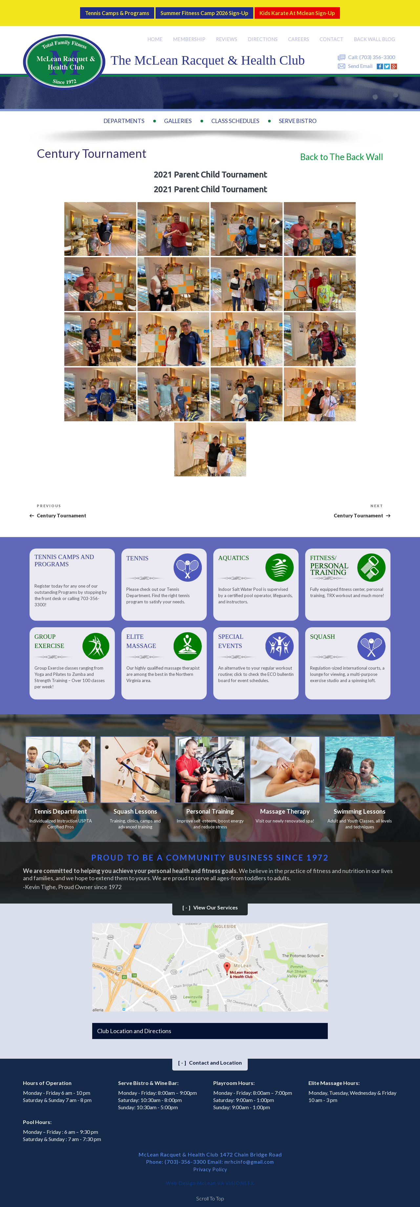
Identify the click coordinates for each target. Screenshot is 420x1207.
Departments (124, 115)
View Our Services (210, 904)
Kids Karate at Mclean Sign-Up (314, 10)
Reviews (228, 33)
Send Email (360, 60)
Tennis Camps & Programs (99, 10)
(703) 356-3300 (377, 51)
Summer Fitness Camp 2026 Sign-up (203, 10)
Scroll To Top (210, 1194)
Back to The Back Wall (341, 150)
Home (157, 33)
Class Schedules (235, 115)
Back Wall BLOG (374, 33)
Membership (191, 33)
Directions (264, 33)
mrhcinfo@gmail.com (249, 1158)
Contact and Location (210, 1059)
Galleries (178, 115)
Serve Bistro (298, 115)
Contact (332, 33)
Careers (300, 33)
